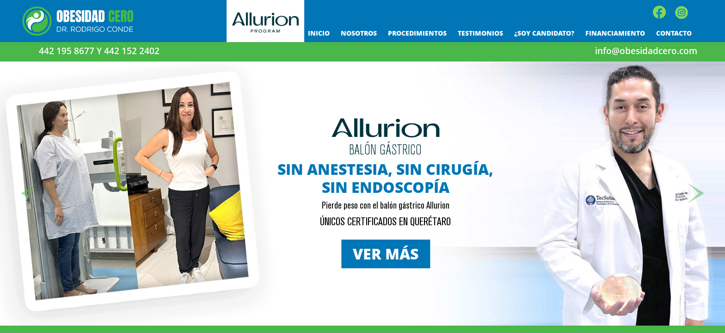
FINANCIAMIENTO (615, 33)
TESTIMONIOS (480, 33)
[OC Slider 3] (372, 310)
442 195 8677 (68, 50)
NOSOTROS (359, 33)
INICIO (319, 33)
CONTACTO (674, 33)
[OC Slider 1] (353, 310)
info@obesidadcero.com (646, 50)
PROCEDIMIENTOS (417, 33)
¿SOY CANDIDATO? (544, 33)
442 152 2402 (132, 50)
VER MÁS (385, 254)
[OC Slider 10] (362, 310)
